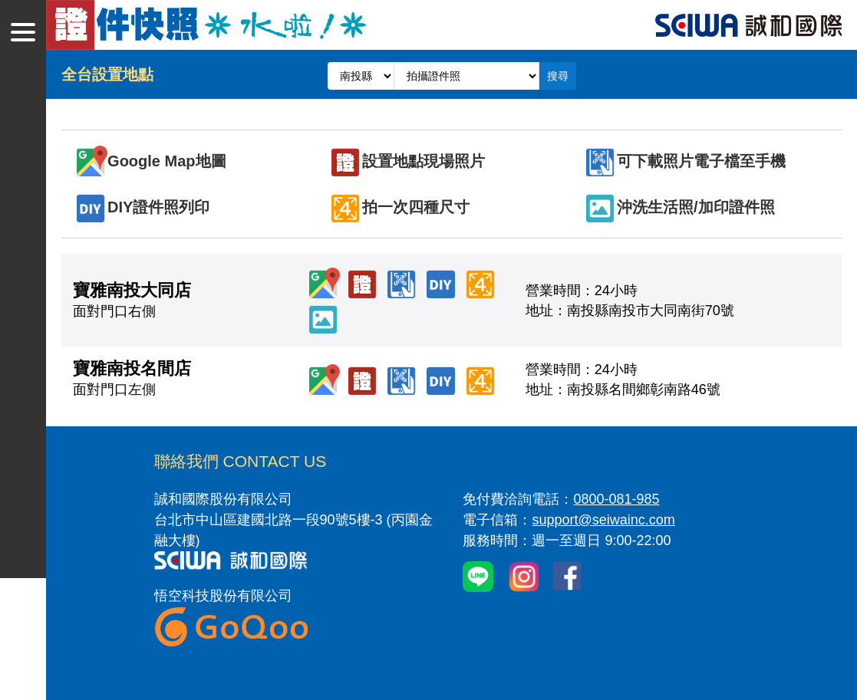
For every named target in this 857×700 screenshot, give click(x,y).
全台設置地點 (107, 74)
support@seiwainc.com (603, 519)
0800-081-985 (616, 499)
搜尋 (558, 76)
